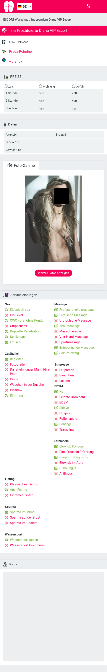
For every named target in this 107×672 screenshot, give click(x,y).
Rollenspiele (68, 419)
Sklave (64, 408)
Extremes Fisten (21, 495)
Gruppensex (18, 326)
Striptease (66, 370)
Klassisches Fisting (24, 484)
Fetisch (15, 342)
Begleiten (16, 359)
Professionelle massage (76, 310)
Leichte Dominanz (72, 397)
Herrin (63, 392)
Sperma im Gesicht (23, 523)
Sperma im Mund (22, 512)
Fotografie (17, 364)
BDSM (63, 402)
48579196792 (18, 42)
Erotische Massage (73, 315)
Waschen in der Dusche (27, 385)
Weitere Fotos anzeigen (53, 273)
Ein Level (16, 315)
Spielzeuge (18, 337)
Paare (14, 379)
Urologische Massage (75, 320)
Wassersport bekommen (27, 545)
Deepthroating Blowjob (75, 457)
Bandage (65, 424)
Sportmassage (69, 342)
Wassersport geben (24, 540)
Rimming (16, 395)
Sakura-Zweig (69, 353)
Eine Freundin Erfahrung (76, 452)
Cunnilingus (67, 468)
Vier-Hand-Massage (73, 337)
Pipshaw (16, 390)
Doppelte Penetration (25, 331)
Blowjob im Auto (71, 463)
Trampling (66, 429)
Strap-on (65, 413)
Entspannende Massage (76, 348)
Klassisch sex (20, 310)
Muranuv (12, 60)
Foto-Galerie (21, 165)
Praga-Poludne (17, 51)
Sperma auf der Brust (25, 517)
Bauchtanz (66, 375)
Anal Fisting (18, 490)
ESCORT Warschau (16, 19)
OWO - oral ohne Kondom (28, 320)
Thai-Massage (69, 326)
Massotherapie (70, 331)
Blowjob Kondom (71, 446)
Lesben (64, 381)
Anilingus (66, 473)
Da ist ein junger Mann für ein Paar (31, 372)
